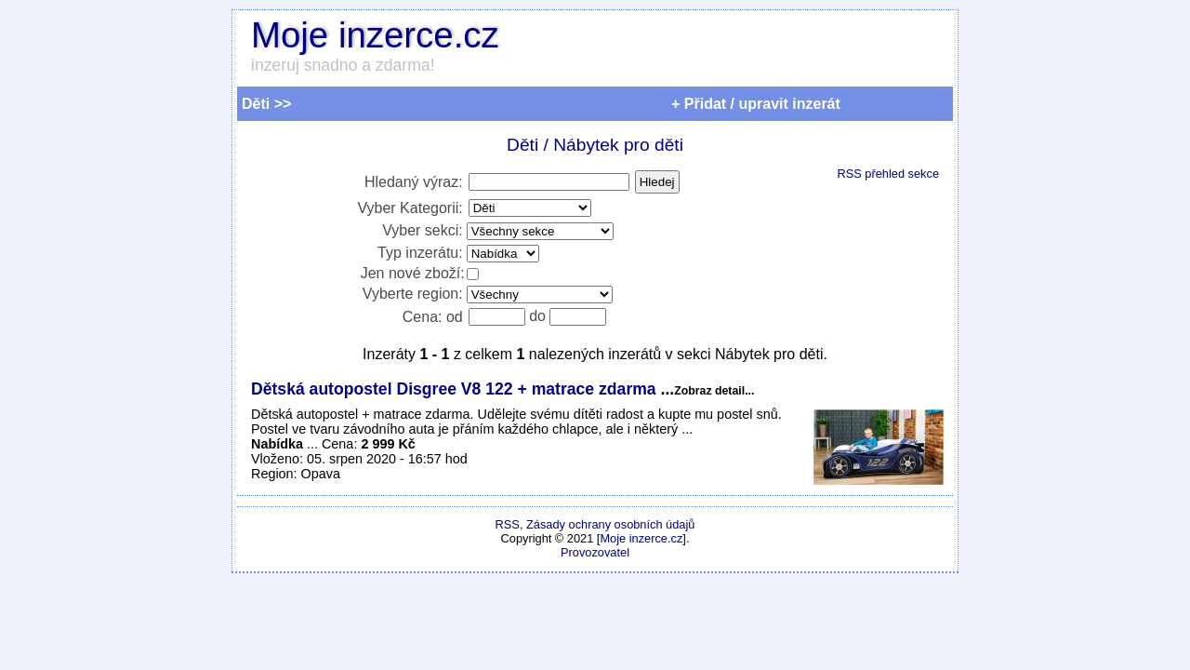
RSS (508, 524)
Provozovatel (595, 552)
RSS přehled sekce (888, 174)
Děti (522, 144)
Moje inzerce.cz (375, 35)
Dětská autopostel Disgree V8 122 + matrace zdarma (456, 389)
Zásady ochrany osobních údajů (610, 524)
